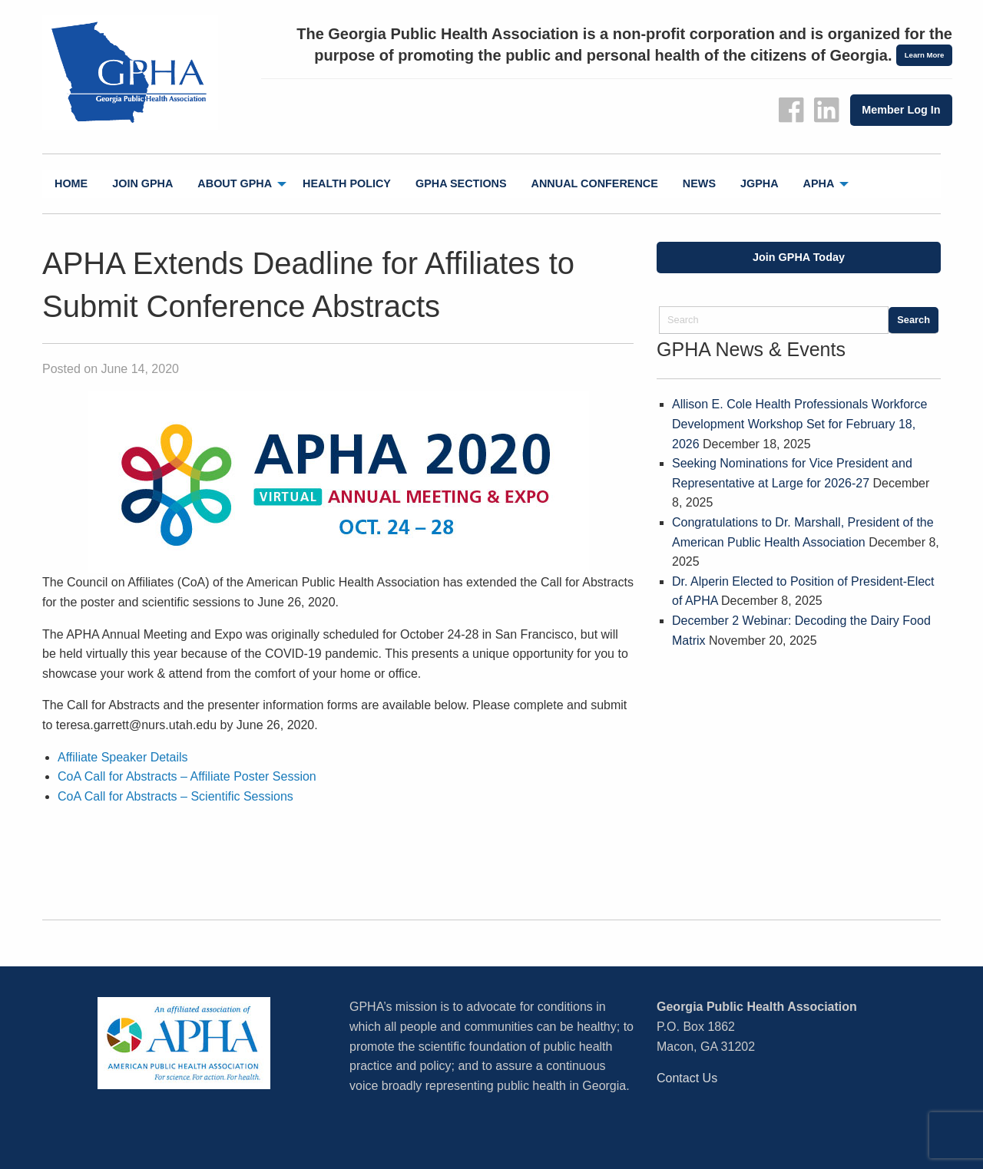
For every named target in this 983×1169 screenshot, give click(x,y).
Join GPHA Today (799, 257)
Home (71, 183)
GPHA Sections (461, 183)
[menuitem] (71, 184)
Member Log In (901, 110)
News (699, 183)
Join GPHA (142, 183)
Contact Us (687, 1078)
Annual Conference (594, 183)
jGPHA (759, 183)
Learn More (925, 55)
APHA (819, 183)
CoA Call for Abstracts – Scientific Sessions (175, 796)
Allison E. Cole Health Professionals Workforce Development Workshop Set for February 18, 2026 (799, 424)
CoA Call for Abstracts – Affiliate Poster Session (187, 776)
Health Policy (347, 183)
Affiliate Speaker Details (123, 757)
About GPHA (234, 183)
